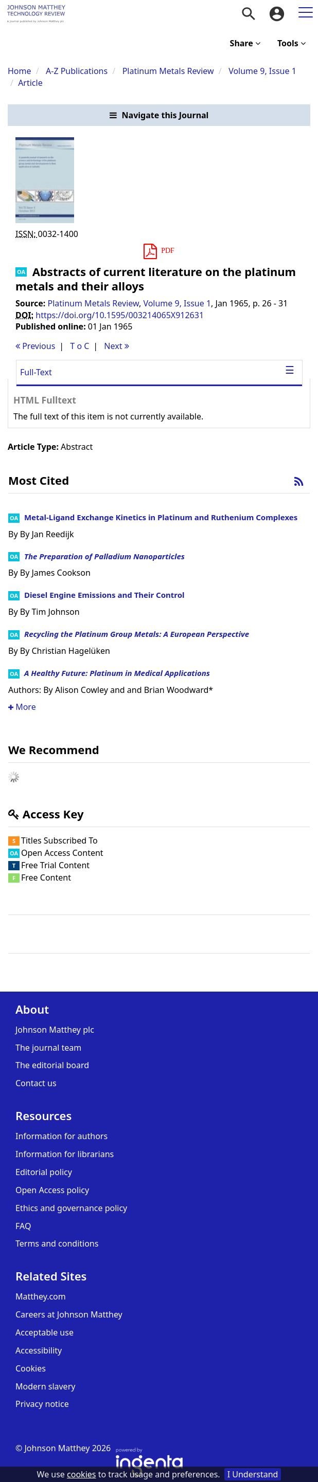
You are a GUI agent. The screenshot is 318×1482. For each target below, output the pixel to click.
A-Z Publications (77, 71)
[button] (159, 115)
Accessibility (38, 1350)
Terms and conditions (56, 1243)
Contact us (36, 1083)
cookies (81, 1474)
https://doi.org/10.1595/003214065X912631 (120, 315)
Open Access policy (52, 1190)
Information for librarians (64, 1154)
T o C (79, 346)
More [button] (22, 706)
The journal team (48, 1047)
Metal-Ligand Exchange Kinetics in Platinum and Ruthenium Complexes (160, 517)
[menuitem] (248, 14)
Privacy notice (42, 1404)
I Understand (252, 1474)
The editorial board (52, 1065)
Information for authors (61, 1136)
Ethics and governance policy (71, 1208)
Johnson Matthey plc (54, 1029)
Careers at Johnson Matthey (68, 1314)
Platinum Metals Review (168, 71)
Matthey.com (40, 1296)
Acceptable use (44, 1332)
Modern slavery (45, 1386)
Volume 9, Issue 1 (262, 71)
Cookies (30, 1368)
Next (116, 346)
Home (19, 71)
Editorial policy (43, 1172)
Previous (35, 346)
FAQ (23, 1226)
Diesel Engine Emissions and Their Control (104, 595)
